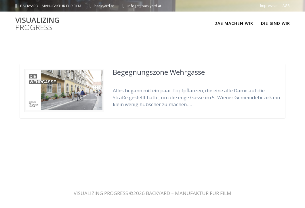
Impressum (269, 5)
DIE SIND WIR (275, 23)
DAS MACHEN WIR (233, 23)
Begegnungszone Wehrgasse (159, 72)
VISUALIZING (37, 23)
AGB (286, 5)
